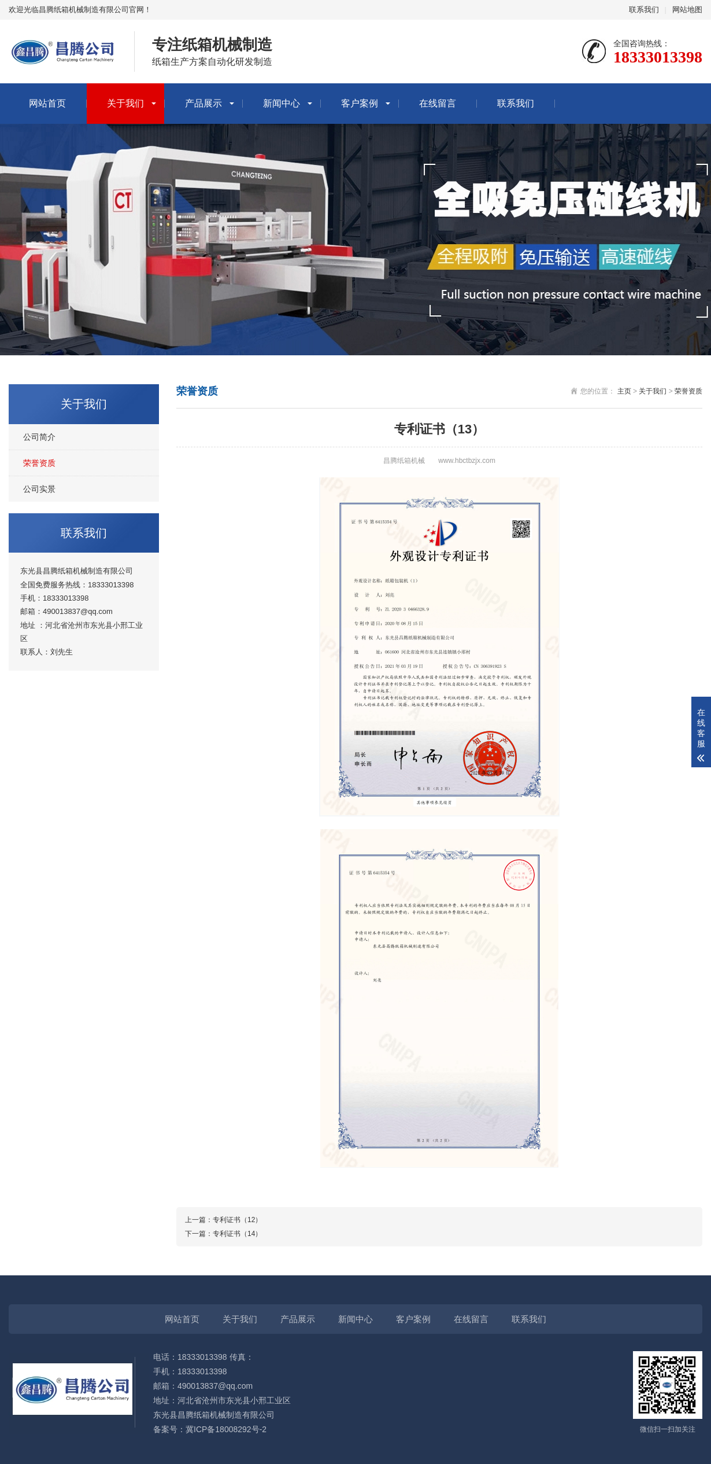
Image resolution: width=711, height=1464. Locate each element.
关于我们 (125, 103)
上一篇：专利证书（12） (223, 1220)
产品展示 (203, 103)
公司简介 (39, 437)
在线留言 (437, 103)
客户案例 (359, 103)
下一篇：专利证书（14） (223, 1234)
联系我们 (644, 9)
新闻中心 (281, 103)
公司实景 (39, 489)
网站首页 (47, 103)
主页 (624, 391)
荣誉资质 (39, 463)
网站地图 (687, 9)
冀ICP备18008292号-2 (226, 1429)
